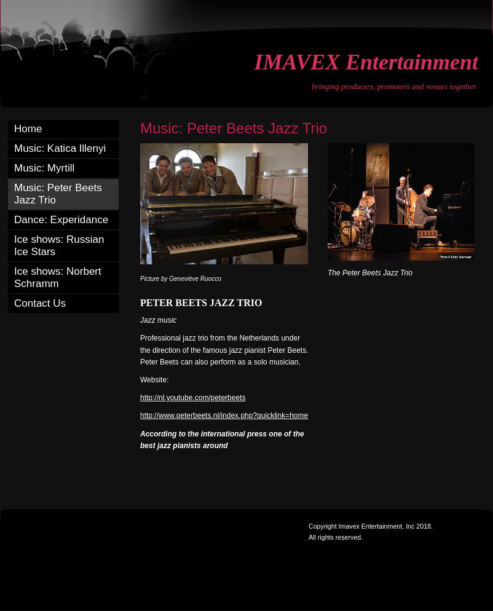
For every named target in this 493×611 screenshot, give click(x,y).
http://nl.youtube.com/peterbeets (192, 397)
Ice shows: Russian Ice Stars (59, 246)
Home (28, 129)
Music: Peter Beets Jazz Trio (58, 194)
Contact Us (40, 303)
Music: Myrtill (44, 168)
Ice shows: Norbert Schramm (57, 278)
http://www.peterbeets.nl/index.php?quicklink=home (224, 415)
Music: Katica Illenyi (60, 148)
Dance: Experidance (61, 220)
